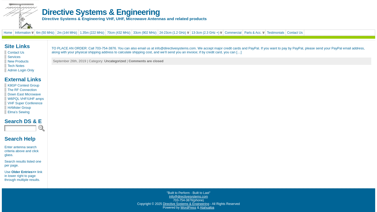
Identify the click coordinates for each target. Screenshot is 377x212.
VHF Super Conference (25, 103)
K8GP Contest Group (23, 85)
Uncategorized (115, 61)
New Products (18, 61)
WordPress (188, 207)
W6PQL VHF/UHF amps (26, 99)
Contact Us (16, 52)
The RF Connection (22, 90)
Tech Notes (16, 66)
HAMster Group (19, 108)
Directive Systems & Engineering (101, 12)
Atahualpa (207, 207)
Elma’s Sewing (19, 112)
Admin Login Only (21, 70)
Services (14, 57)
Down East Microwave (24, 94)
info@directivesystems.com (188, 196)
